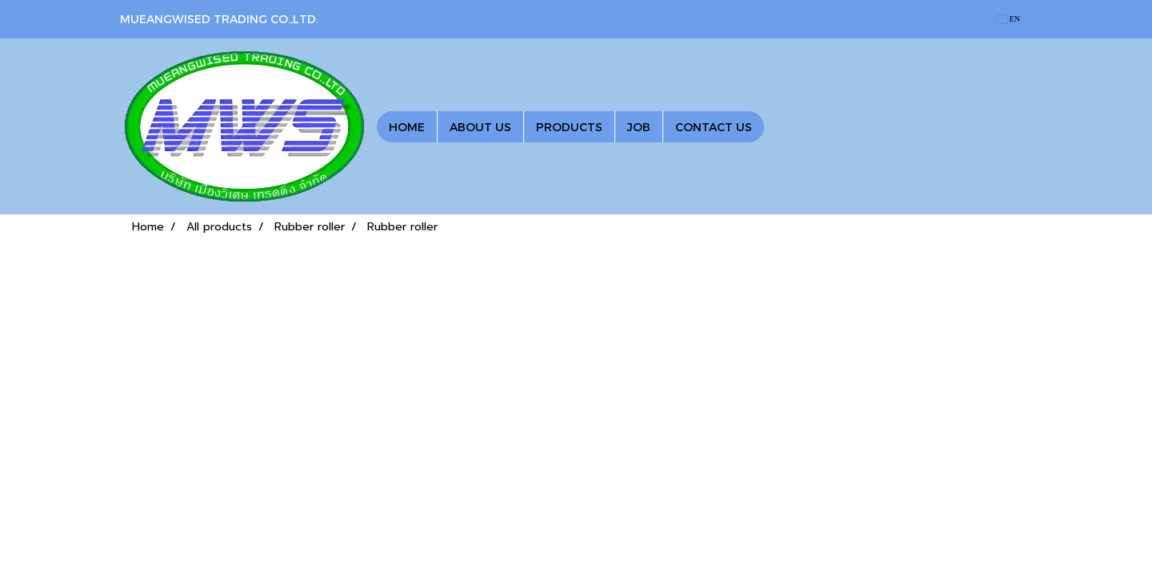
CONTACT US (713, 127)
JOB (638, 127)
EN (1008, 18)
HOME (407, 127)
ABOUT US (480, 127)
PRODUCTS (569, 127)
